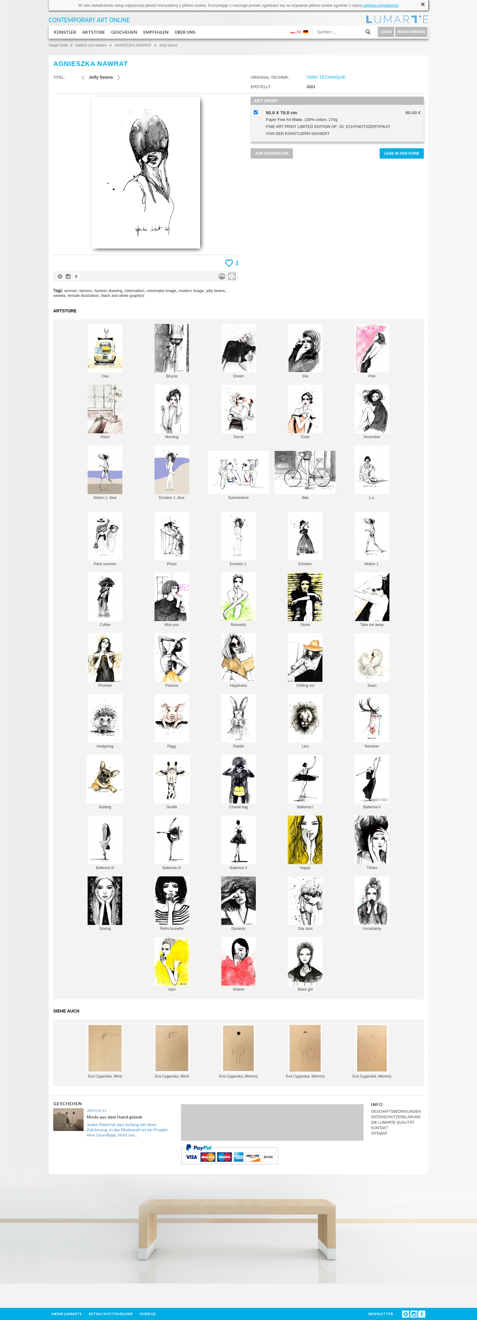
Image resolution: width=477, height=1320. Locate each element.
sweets (59, 295)
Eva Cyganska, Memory (238, 1051)
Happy (305, 843)
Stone (305, 599)
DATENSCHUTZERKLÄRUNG (396, 1117)
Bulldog (105, 782)
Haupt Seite (58, 45)
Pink (372, 351)
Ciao (105, 351)
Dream (238, 351)
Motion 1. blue (105, 472)
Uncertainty (372, 903)
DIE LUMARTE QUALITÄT (392, 1122)
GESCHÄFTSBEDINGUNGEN (396, 1111)
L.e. (372, 472)
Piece (105, 412)
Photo (172, 539)
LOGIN (386, 32)
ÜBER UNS (185, 32)
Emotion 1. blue (172, 472)
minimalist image (161, 290)
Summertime (238, 475)
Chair (305, 412)
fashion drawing (108, 290)
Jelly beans (168, 45)
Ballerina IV (172, 843)
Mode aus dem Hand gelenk (114, 1116)
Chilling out (305, 660)
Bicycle (172, 351)
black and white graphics (122, 295)
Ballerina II (372, 782)
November (372, 412)
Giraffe (172, 782)
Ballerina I (305, 782)
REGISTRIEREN (411, 32)
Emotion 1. (238, 539)
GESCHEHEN (124, 32)
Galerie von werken (91, 45)
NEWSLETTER (380, 1313)
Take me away (372, 599)
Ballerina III (105, 843)
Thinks (372, 843)
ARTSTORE (93, 32)
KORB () (147, 1313)
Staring (105, 903)
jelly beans (215, 290)
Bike (305, 475)
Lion (305, 721)
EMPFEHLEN (156, 32)
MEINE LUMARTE (67, 1313)
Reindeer (372, 721)
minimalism (134, 290)
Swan (372, 660)
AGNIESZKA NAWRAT (132, 45)
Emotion (305, 539)
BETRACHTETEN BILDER (111, 1313)
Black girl (305, 964)
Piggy (172, 721)
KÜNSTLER (65, 32)
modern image (191, 290)
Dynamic (238, 903)
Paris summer (105, 539)
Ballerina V (238, 843)
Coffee (105, 599)
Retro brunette (172, 903)
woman (70, 290)
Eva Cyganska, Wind (105, 1051)
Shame (238, 964)
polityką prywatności (381, 5)
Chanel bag (238, 782)
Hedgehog (105, 721)
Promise (105, 660)
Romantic (238, 599)
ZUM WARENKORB (271, 153)
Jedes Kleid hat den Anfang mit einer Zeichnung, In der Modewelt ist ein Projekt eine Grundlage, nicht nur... (127, 1129)
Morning (172, 412)
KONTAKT (379, 1128)
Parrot (238, 412)
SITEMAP (379, 1133)
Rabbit (238, 721)
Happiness (238, 660)
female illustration (83, 295)
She (305, 351)
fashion (85, 290)
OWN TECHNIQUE (326, 77)
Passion (172, 660)
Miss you (172, 599)
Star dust (305, 903)
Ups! (172, 964)
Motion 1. (372, 539)
